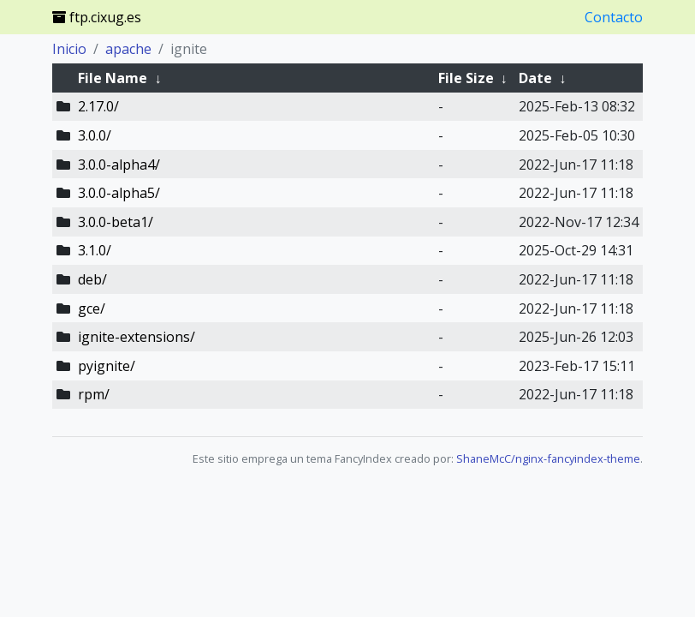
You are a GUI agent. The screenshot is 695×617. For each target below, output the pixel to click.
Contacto (614, 17)
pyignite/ (106, 365)
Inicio (69, 48)
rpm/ (94, 394)
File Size (466, 78)
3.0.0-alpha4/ (119, 164)
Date (535, 78)
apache (128, 48)
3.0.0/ (94, 135)
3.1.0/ (94, 250)
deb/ (92, 279)
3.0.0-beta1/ (115, 222)
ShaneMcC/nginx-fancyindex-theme (548, 458)
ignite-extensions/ (136, 336)
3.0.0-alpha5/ (119, 192)
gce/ (91, 308)
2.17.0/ (98, 106)
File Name (112, 78)
